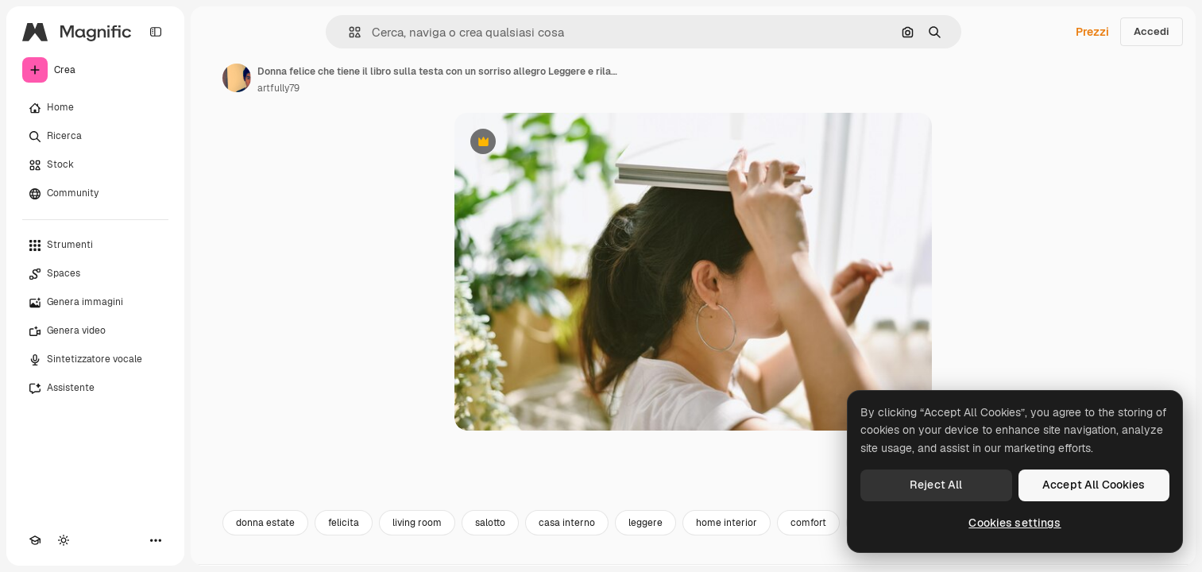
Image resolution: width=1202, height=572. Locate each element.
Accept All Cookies (1094, 484)
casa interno (567, 522)
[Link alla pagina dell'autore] (236, 78)
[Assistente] (95, 388)
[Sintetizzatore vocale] (95, 360)
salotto (490, 522)
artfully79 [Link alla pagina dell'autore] (278, 88)
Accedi (1151, 31)
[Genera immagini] (95, 302)
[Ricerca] (95, 136)
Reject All (936, 484)
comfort (808, 522)
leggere (645, 522)
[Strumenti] (95, 245)
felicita (343, 522)
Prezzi (1092, 32)
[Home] (95, 108)
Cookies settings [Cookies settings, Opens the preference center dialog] (1014, 523)
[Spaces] (95, 274)
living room (417, 522)
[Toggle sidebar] (155, 31)
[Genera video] (95, 331)
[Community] (95, 194)
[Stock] (95, 165)
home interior (726, 522)
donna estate (265, 522)
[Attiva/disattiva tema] (63, 540)
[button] (348, 32)
